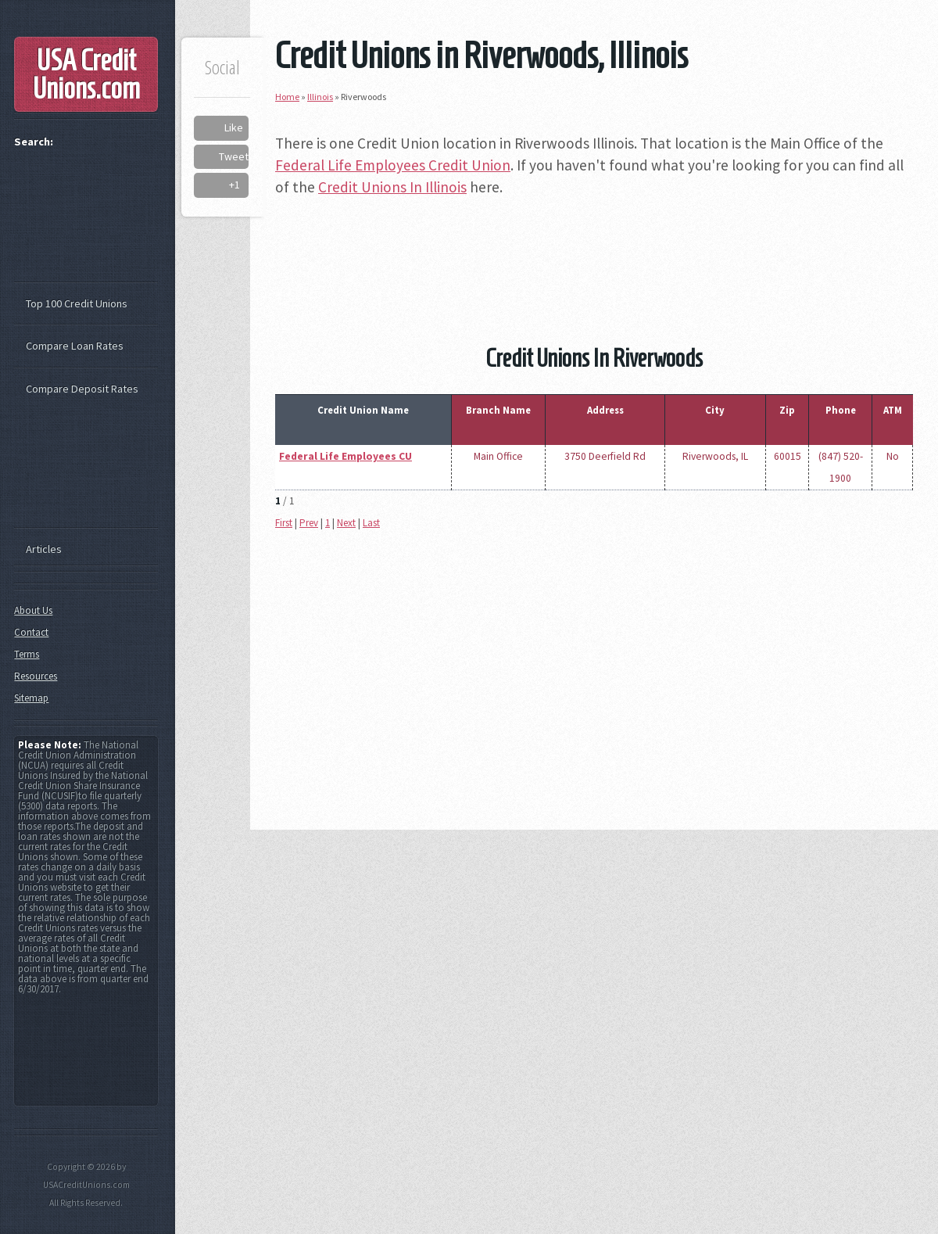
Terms (26, 654)
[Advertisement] (594, 248)
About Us (33, 610)
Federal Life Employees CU (345, 456)
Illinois (320, 96)
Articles (44, 549)
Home (287, 96)
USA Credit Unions (86, 74)
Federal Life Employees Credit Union (392, 165)
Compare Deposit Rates (82, 389)
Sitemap (31, 698)
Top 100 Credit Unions (76, 303)
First (283, 522)
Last (371, 522)
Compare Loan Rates (75, 346)
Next (346, 522)
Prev (308, 522)
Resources (35, 676)
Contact (31, 632)
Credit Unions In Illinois (392, 187)
